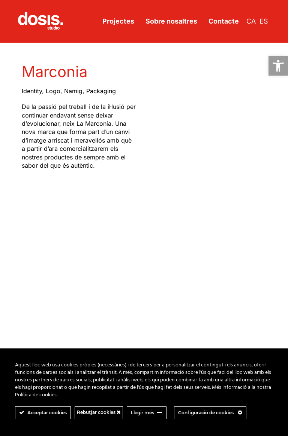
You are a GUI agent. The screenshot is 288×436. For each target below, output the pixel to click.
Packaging (101, 91)
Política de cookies (36, 395)
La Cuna (32, 279)
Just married (37, 264)
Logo (53, 91)
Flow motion (36, 249)
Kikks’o (30, 271)
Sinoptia (32, 301)
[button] (278, 66)
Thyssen (32, 316)
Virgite (30, 324)
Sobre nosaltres (171, 21)
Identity (32, 91)
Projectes (118, 21)
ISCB (28, 256)
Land (28, 286)
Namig (73, 91)
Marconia (33, 294)
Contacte (223, 21)
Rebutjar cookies (99, 412)
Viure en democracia (47, 331)
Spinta (30, 309)
